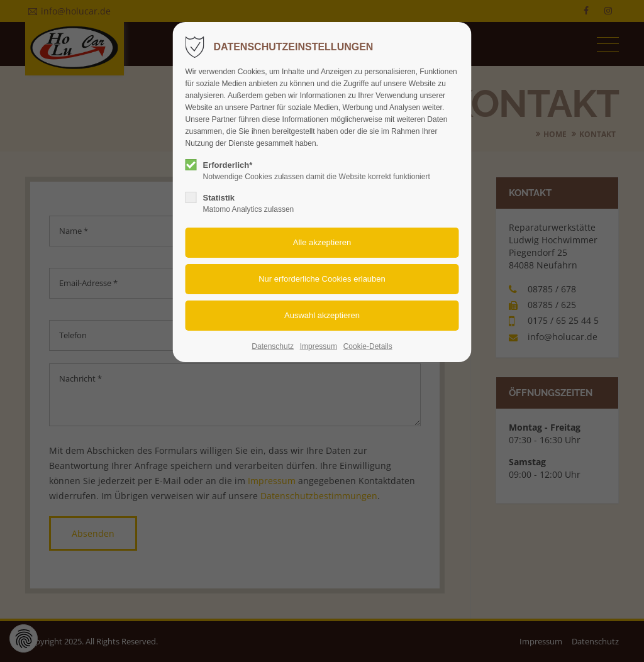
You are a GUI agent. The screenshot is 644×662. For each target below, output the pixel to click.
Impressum (318, 346)
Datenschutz (273, 346)
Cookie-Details (367, 346)
